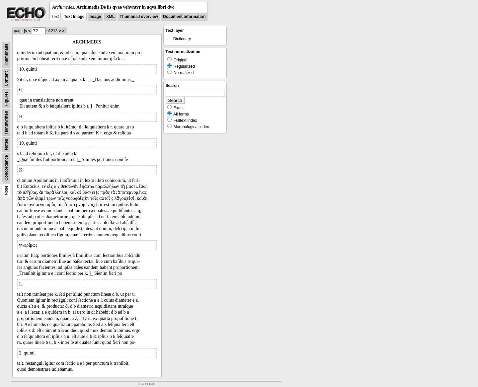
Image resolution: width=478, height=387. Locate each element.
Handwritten (6, 122)
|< (25, 31)
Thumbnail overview (139, 16)
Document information (184, 16)
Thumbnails (6, 55)
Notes (6, 144)
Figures (6, 98)
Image (95, 16)
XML (110, 16)
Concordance (6, 168)
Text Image (74, 16)
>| (63, 31)
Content (6, 78)
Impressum (146, 383)
